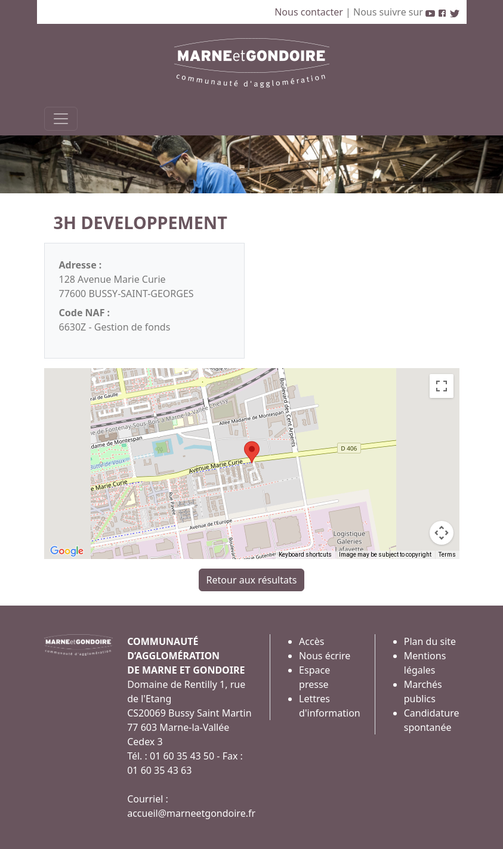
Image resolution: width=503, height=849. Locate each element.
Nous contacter (309, 11)
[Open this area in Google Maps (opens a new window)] (67, 551)
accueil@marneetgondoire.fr (191, 813)
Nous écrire (324, 655)
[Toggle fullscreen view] (441, 386)
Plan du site (430, 641)
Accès (311, 641)
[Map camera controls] (441, 533)
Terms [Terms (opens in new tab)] (447, 554)
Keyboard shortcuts (305, 554)
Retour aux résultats (251, 579)
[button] (252, 452)
